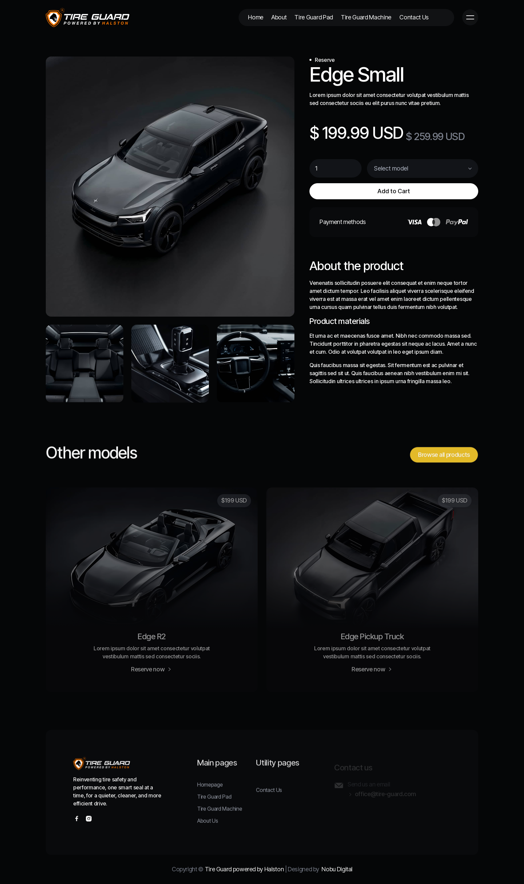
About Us (207, 826)
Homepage (210, 790)
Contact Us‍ (269, 795)
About (278, 17)
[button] (470, 17)
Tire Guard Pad (313, 17)
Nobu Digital (336, 869)
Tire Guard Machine (366, 17)
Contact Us (414, 17)
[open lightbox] (170, 187)
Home (255, 17)
